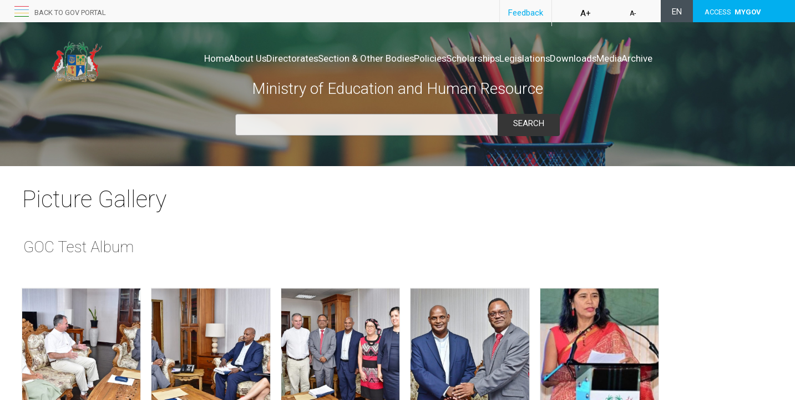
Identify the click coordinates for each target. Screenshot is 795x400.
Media (644, 58)
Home (158, 58)
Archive (683, 58)
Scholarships (473, 58)
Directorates (257, 58)
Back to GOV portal (70, 12)
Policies (418, 58)
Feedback (525, 13)
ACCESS (733, 12)
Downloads (596, 58)
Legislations (536, 58)
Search (528, 123)
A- (633, 13)
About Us (201, 58)
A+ (585, 13)
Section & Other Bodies (343, 58)
